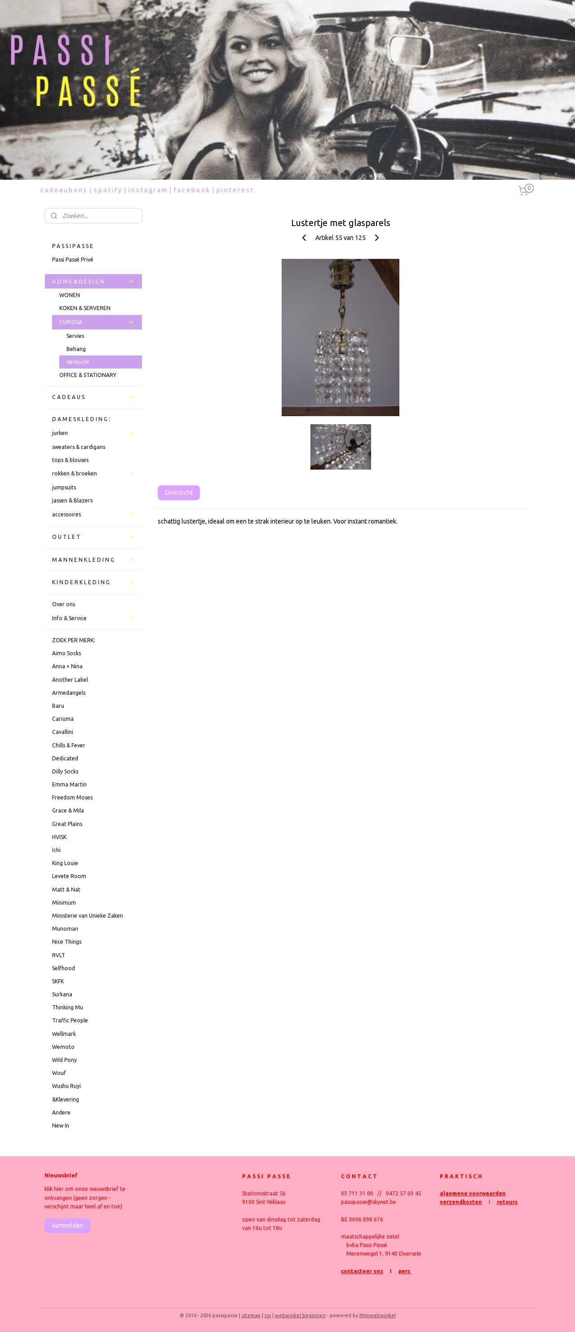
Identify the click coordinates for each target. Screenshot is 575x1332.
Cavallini (62, 732)
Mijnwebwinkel (377, 1315)
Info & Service (93, 618)
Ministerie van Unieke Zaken (87, 916)
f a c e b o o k (191, 190)
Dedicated (65, 758)
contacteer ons (362, 1271)
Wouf (59, 1073)
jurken (93, 433)
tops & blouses (70, 460)
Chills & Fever (68, 745)
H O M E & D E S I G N (93, 281)
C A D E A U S (93, 397)
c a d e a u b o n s (63, 190)
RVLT (58, 955)
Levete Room (69, 876)
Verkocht (77, 362)
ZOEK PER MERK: (73, 640)
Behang (76, 349)
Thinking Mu (67, 1007)
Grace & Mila (68, 810)
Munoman (65, 929)
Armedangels (68, 693)
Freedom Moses (72, 797)
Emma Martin (69, 784)
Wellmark (64, 1034)
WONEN (69, 295)
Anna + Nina (67, 666)
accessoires (93, 514)
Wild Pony (64, 1060)
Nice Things (66, 942)
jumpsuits (64, 487)
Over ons (63, 604)
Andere (61, 1112)
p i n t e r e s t (235, 190)
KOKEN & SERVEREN (85, 308)
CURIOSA (97, 322)
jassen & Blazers (72, 500)
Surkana (62, 994)
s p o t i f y (107, 190)
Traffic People (70, 1020)
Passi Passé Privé (72, 259)
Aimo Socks (66, 653)
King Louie (65, 863)
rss (268, 1315)
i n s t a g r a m (147, 190)
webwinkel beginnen (300, 1315)
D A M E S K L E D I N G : (81, 419)
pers (404, 1271)
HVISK (59, 837)
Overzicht (178, 492)
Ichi (56, 850)
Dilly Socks (65, 771)
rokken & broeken (93, 473)
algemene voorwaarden (473, 1193)
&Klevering (65, 1099)
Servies (75, 336)
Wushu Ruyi (66, 1086)
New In (60, 1125)
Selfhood (63, 968)
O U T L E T (93, 537)
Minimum (64, 903)
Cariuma (63, 719)
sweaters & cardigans (78, 447)
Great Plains (67, 824)
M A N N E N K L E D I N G (93, 559)
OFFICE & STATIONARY (87, 375)
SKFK (58, 981)
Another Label (70, 680)
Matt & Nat (66, 889)
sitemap (251, 1315)
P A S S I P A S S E (72, 246)
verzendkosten (461, 1202)
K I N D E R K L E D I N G (93, 582)
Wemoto (63, 1047)
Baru (58, 706)
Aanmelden (68, 1225)
